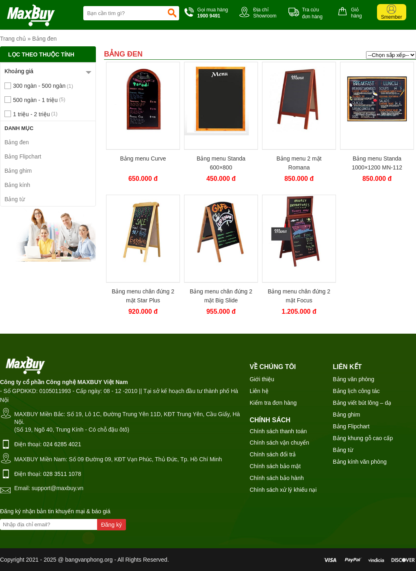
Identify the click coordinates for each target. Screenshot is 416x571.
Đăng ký (111, 524)
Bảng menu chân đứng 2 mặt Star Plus (143, 296)
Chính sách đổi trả (272, 454)
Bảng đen (44, 38)
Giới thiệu (261, 379)
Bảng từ (14, 199)
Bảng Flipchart (22, 156)
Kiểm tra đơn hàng (273, 402)
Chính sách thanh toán (278, 431)
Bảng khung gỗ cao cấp (363, 438)
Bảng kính (17, 185)
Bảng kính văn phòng (360, 461)
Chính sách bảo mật (275, 466)
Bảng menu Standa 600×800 (221, 163)
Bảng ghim (18, 170)
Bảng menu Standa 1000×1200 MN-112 (377, 163)
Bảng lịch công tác (356, 391)
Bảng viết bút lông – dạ (362, 402)
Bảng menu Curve (143, 158)
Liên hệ (258, 391)
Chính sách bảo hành (276, 478)
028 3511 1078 (62, 474)
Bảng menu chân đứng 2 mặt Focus (299, 296)
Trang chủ (13, 38)
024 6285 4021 (62, 444)
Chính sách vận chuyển (279, 442)
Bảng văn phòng (353, 379)
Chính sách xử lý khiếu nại (282, 489)
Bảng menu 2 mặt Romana (299, 163)
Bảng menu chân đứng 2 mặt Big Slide (221, 296)
